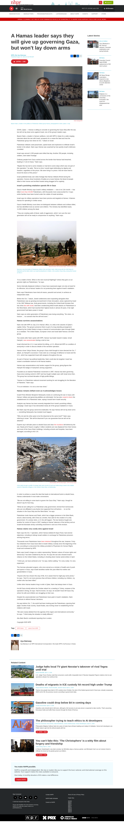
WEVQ (70, 814)
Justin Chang (39, 750)
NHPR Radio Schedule (52, 802)
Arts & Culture (103, 45)
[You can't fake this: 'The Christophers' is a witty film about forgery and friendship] (22, 749)
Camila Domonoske (41, 709)
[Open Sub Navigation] (21, 17)
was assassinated (29, 344)
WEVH (70, 809)
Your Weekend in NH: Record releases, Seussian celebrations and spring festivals (105, 51)
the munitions (58, 428)
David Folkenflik (40, 676)
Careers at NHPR (50, 806)
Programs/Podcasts (44, 17)
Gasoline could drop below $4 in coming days (63, 706)
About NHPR (74, 17)
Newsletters (28, 17)
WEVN (70, 811)
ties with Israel (29, 309)
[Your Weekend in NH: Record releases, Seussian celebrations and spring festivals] (93, 48)
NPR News (20, 632)
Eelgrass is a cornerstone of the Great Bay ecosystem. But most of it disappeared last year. (104, 103)
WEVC (70, 806)
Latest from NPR (33, 632)
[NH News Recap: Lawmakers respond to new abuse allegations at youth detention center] (93, 79)
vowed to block (67, 401)
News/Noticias (14, 17)
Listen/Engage (61, 17)
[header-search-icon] (101, 4)
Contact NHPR (50, 798)
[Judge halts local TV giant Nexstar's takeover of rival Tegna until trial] (22, 675)
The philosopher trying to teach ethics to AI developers (69, 724)
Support (110, 4)
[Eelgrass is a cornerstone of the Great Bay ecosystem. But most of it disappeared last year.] (93, 98)
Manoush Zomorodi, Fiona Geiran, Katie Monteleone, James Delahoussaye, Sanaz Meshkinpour (61, 727)
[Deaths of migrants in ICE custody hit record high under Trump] (22, 693)
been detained (46, 545)
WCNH (70, 805)
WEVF (69, 807)
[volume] (16, 12)
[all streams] (109, 12)
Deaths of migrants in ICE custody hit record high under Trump (74, 688)
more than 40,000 (27, 196)
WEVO (70, 813)
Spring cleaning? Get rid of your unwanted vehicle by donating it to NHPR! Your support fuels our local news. (62, 23)
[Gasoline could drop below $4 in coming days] (22, 711)
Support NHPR (21, 783)
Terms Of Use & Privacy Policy (76, 798)
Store (103, 17)
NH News (102, 61)
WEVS (70, 815)
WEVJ (69, 810)
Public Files (71, 802)
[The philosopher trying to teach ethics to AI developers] (22, 729)
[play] (11, 12)
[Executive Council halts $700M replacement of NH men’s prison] (93, 64)
